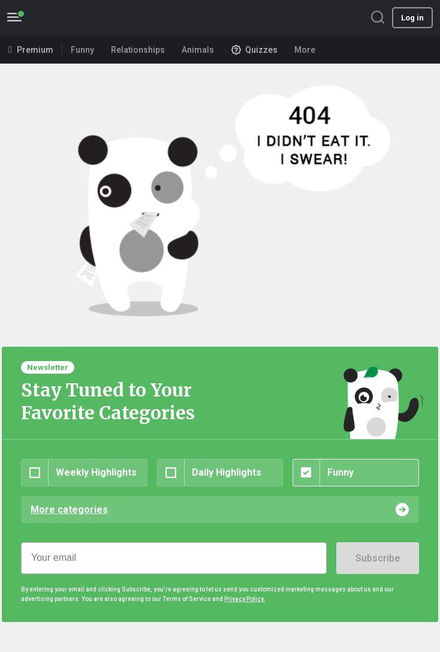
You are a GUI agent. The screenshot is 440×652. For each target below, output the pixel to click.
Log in (412, 17)
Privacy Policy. (244, 599)
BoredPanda (70, 18)
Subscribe (377, 558)
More (308, 50)
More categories (69, 509)
